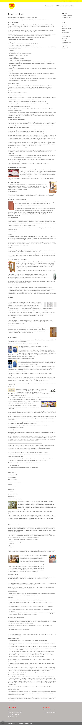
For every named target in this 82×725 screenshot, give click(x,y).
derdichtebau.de (65, 32)
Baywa (63, 30)
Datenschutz (64, 1)
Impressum (71, 1)
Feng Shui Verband (66, 36)
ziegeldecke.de (65, 47)
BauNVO (64, 26)
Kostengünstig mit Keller (67, 15)
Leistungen (60, 6)
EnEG (63, 34)
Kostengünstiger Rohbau (67, 17)
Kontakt (78, 1)
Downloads (69, 6)
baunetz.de (64, 24)
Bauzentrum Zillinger (66, 28)
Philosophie (49, 6)
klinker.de (64, 40)
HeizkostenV (64, 38)
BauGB (63, 22)
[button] (3, 722)
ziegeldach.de (65, 46)
